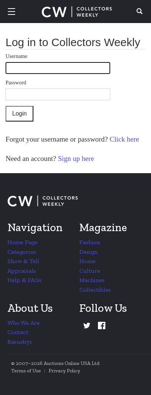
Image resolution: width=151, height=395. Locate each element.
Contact (17, 332)
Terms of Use (26, 371)
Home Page (22, 242)
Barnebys (19, 341)
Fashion (89, 242)
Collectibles (95, 289)
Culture (89, 270)
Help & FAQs (24, 280)
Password (16, 82)
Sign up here (75, 158)
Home (87, 261)
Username (16, 56)
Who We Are (23, 322)
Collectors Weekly (77, 11)
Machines (92, 280)
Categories (21, 251)
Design (88, 251)
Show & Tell (23, 261)
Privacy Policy (64, 371)
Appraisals (21, 270)
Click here (123, 139)
